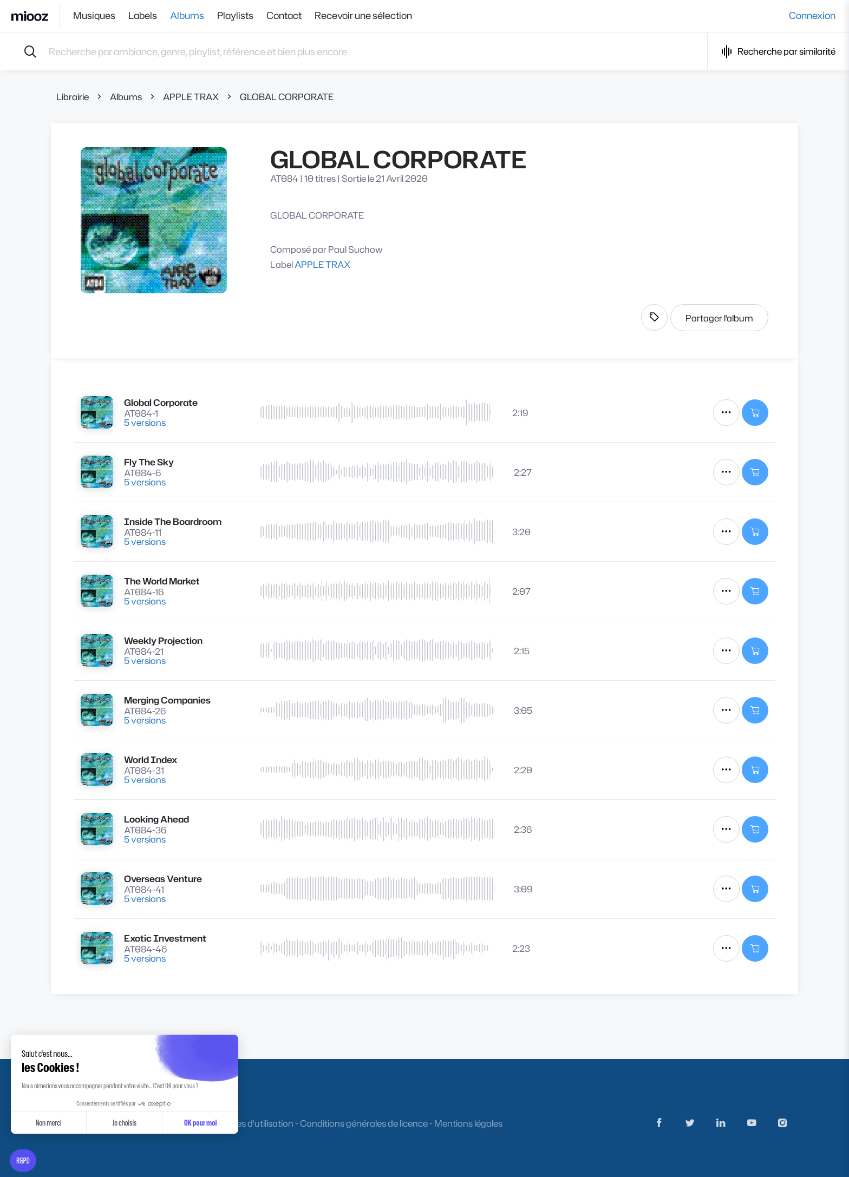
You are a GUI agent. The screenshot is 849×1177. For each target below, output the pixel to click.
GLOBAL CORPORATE (287, 96)
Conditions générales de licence (364, 1123)
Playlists (235, 16)
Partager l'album (719, 318)
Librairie (72, 96)
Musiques (94, 16)
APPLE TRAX (191, 96)
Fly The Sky (149, 461)
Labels (142, 16)
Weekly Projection (163, 640)
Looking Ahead (156, 819)
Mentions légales (468, 1123)
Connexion (812, 16)
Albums (187, 16)
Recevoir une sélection (363, 16)
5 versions (145, 422)
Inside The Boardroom (172, 521)
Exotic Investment (165, 938)
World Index (150, 759)
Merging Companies (167, 700)
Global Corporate (161, 402)
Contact (284, 16)
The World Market (162, 581)
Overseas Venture (163, 878)
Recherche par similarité (778, 51)
